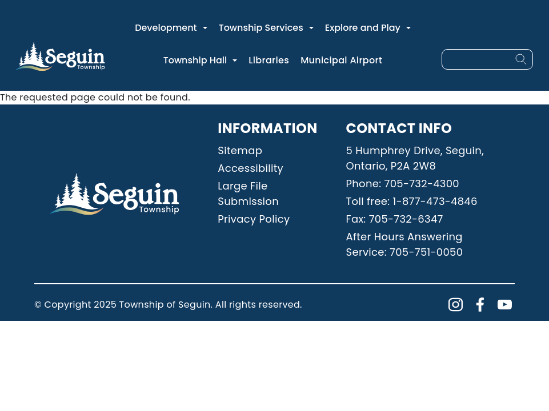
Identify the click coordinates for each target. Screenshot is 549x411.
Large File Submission (248, 193)
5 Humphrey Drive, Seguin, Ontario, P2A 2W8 (415, 158)
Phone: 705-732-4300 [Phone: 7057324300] (402, 183)
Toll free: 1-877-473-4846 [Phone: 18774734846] (412, 201)
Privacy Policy (254, 219)
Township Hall (195, 60)
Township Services (261, 27)
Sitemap (240, 150)
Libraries (269, 60)
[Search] (521, 59)
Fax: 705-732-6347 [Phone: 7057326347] (394, 219)
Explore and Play (362, 27)
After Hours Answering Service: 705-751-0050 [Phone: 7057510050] (404, 244)
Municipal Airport (341, 60)
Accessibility (250, 168)
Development (166, 27)
